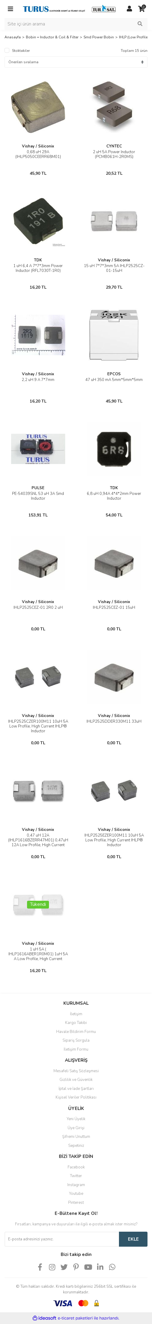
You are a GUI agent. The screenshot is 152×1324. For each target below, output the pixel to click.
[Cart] (141, 9)
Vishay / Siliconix (38, 146)
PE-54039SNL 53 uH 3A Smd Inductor (38, 496)
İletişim (76, 1014)
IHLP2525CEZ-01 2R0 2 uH (38, 607)
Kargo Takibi (76, 1022)
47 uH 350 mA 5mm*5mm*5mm (114, 379)
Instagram (76, 1185)
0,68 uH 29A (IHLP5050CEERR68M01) (38, 154)
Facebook (76, 1167)
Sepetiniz (76, 1145)
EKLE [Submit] (133, 1239)
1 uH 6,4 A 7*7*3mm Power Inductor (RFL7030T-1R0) (38, 268)
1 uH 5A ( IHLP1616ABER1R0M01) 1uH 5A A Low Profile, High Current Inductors (38, 956)
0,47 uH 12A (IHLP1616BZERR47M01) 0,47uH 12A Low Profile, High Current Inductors (38, 842)
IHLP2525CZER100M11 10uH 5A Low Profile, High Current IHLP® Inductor (38, 726)
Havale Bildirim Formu (76, 1031)
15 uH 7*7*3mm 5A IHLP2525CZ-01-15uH (114, 268)
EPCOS (114, 374)
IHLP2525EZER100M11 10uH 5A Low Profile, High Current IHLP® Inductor (114, 840)
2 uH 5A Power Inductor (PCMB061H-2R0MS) (114, 154)
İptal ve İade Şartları (76, 1088)
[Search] (76, 24)
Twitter (76, 1176)
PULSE (38, 488)
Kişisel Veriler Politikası (76, 1097)
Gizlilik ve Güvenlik (76, 1079)
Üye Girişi (76, 1128)
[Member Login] (129, 8)
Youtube (76, 1193)
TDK (38, 260)
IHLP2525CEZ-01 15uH (114, 607)
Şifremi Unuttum (76, 1136)
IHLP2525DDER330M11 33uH (114, 721)
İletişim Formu (76, 1049)
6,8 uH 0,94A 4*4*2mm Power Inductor (114, 496)
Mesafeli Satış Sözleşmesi (76, 1071)
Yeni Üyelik (76, 1119)
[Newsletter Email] (62, 1239)
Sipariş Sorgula (76, 1040)
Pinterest (76, 1202)
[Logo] (70, 8)
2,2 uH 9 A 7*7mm (38, 379)
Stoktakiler (21, 50)
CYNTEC (114, 146)
